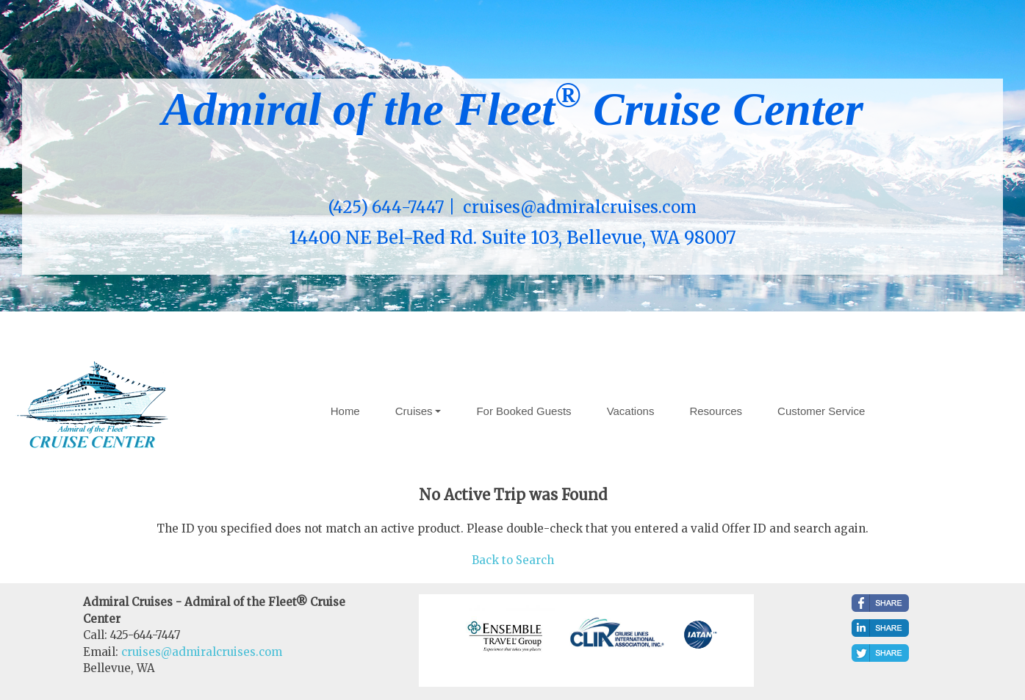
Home (345, 411)
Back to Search (513, 560)
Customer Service (821, 411)
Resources (715, 411)
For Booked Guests (523, 411)
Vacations (631, 411)
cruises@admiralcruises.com (201, 652)
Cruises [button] (414, 411)
